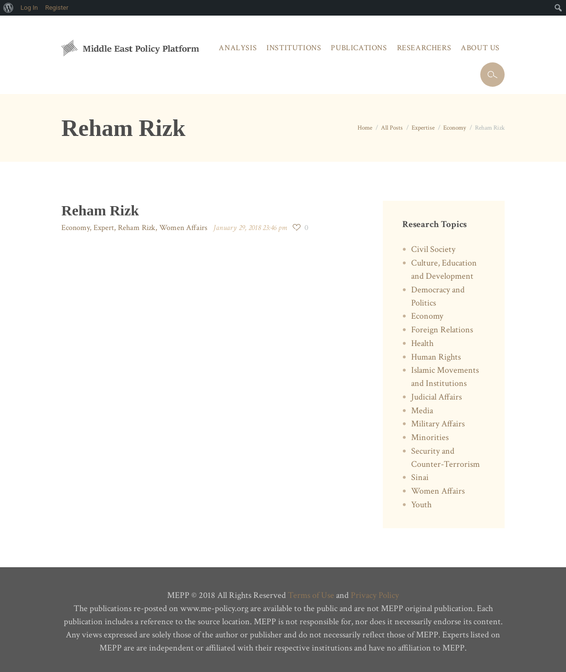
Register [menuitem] (57, 7)
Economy (454, 128)
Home (365, 128)
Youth (421, 504)
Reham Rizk (136, 228)
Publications (359, 48)
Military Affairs (438, 423)
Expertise (423, 128)
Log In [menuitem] (29, 7)
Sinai (420, 477)
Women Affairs (183, 228)
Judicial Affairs (436, 397)
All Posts (392, 128)
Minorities (430, 437)
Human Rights (436, 357)
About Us (480, 48)
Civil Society (433, 249)
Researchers (424, 48)
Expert (104, 228)
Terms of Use (311, 595)
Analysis (238, 48)
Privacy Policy (375, 595)
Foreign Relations (442, 329)
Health (422, 343)
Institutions (293, 48)
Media (422, 410)
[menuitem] (8, 8)
